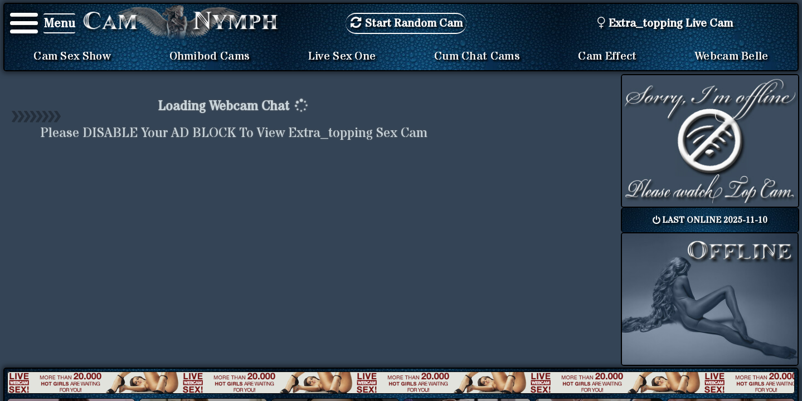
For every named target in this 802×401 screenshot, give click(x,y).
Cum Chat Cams (477, 56)
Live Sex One (342, 56)
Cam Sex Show (72, 56)
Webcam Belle (732, 56)
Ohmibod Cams (209, 56)
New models (401, 382)
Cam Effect (607, 56)
